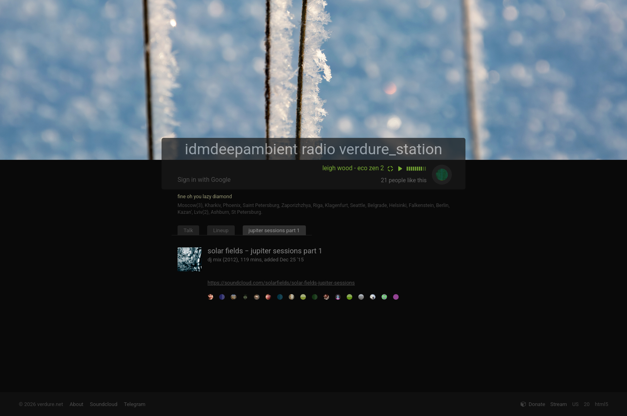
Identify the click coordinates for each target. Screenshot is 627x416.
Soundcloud (104, 404)
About (77, 404)
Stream (558, 404)
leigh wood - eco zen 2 (353, 168)
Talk (188, 230)
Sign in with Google (204, 179)
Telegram (135, 404)
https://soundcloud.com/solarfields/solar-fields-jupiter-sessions (281, 283)
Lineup (221, 230)
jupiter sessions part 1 (274, 230)
